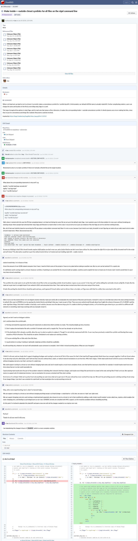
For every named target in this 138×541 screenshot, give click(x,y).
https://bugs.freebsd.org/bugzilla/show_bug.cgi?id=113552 (28, 116)
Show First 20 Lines (25, 464)
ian (14, 21)
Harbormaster (9, 158)
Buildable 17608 (11, 145)
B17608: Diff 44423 (37, 173)
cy (6, 94)
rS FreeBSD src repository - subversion (15, 130)
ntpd (7, 448)
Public (18, 15)
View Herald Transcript (32, 154)
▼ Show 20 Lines (49, 464)
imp (8, 81)
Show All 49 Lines (38, 464)
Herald (7, 154)
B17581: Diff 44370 (37, 158)
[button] (136, 2)
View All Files (69, 74)
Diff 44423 (26, 163)
